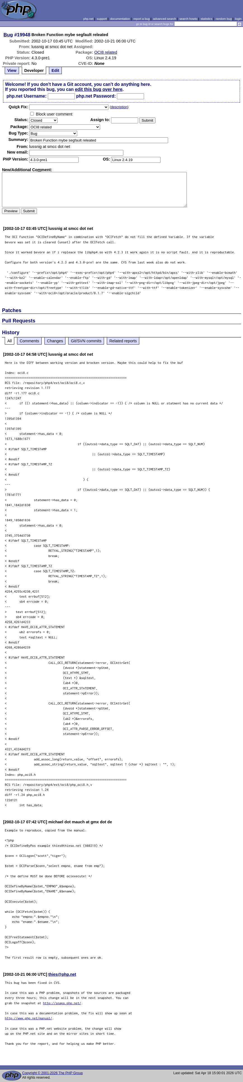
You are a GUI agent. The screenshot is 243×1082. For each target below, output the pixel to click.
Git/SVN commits (86, 341)
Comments (29, 341)
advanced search (164, 18)
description (119, 107)
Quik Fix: (18, 107)
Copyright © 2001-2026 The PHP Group (52, 1073)
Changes (55, 341)
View (11, 70)
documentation (120, 18)
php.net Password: (96, 96)
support (102, 18)
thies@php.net (62, 974)
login (238, 18)
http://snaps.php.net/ (62, 1003)
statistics (206, 18)
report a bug (141, 18)
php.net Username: (26, 96)
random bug (224, 18)
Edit (55, 70)
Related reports (123, 341)
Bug (8, 34)
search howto (188, 18)
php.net (88, 18)
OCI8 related (105, 52)
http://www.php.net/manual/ (28, 1018)
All (9, 341)
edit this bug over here (98, 89)
